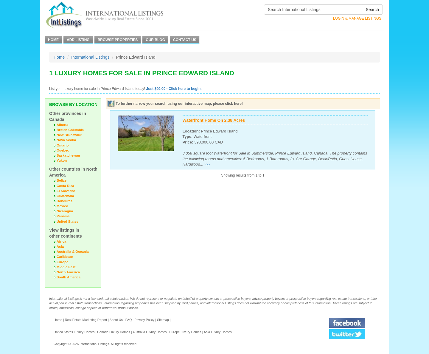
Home (53, 40)
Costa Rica (65, 186)
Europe (62, 262)
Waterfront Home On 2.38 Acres (214, 120)
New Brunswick (69, 135)
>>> (207, 164)
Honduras (64, 201)
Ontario (63, 145)
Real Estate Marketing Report (86, 320)
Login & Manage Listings (357, 18)
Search (372, 9)
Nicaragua (65, 211)
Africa (61, 241)
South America (68, 277)
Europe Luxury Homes (185, 332)
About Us (115, 320)
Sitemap (163, 320)
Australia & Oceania (73, 251)
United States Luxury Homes (74, 332)
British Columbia (70, 130)
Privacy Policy (144, 320)
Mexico (62, 206)
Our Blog (155, 40)
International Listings (90, 57)
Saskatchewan (68, 155)
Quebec (63, 150)
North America (68, 272)
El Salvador (66, 191)
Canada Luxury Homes (113, 332)
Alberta (62, 125)
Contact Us (184, 40)
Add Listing (78, 40)
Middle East (66, 267)
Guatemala (65, 196)
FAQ (128, 320)
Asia (60, 246)
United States (67, 221)
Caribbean (65, 256)
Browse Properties (118, 40)
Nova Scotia (66, 140)
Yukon (62, 160)
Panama (63, 216)
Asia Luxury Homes (218, 332)
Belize (61, 180)
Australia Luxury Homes (150, 332)
